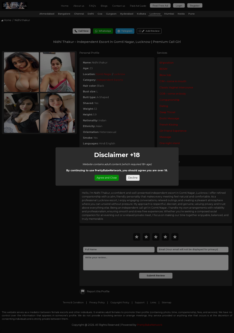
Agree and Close (107, 177)
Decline (133, 177)
